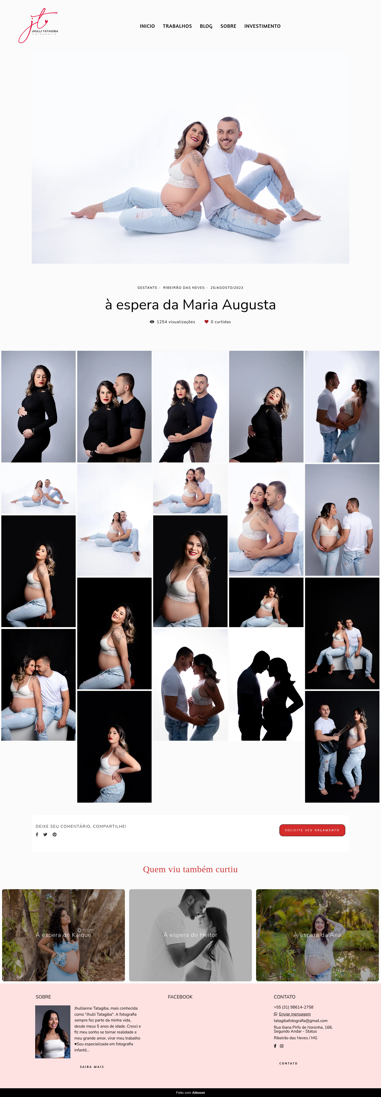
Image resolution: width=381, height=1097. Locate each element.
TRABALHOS (177, 26)
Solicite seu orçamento (312, 830)
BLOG (206, 26)
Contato (288, 1063)
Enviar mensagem (295, 1014)
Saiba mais (92, 1067)
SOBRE (228, 26)
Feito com (190, 1093)
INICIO (147, 26)
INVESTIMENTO (262, 26)
